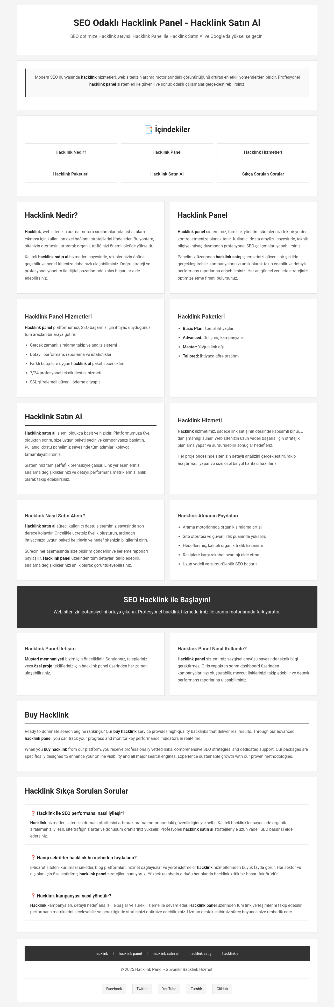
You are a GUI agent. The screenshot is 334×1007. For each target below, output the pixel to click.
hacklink (101, 953)
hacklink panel (130, 953)
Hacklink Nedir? (70, 152)
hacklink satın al (166, 953)
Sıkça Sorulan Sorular (263, 174)
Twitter (142, 989)
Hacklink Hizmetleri (263, 152)
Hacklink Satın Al (166, 174)
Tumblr (196, 989)
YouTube (169, 989)
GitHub (222, 989)
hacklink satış (200, 953)
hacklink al (230, 953)
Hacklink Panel (166, 152)
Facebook (114, 989)
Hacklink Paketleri (70, 174)
